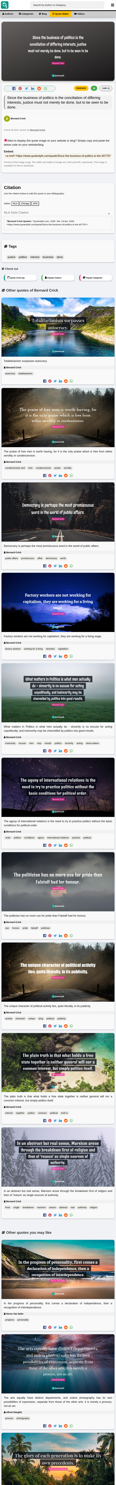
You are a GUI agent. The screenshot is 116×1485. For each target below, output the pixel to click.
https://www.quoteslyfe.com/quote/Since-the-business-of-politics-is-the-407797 (47, 224)
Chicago (25, 203)
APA (35, 203)
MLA (15, 203)
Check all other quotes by (24, 130)
